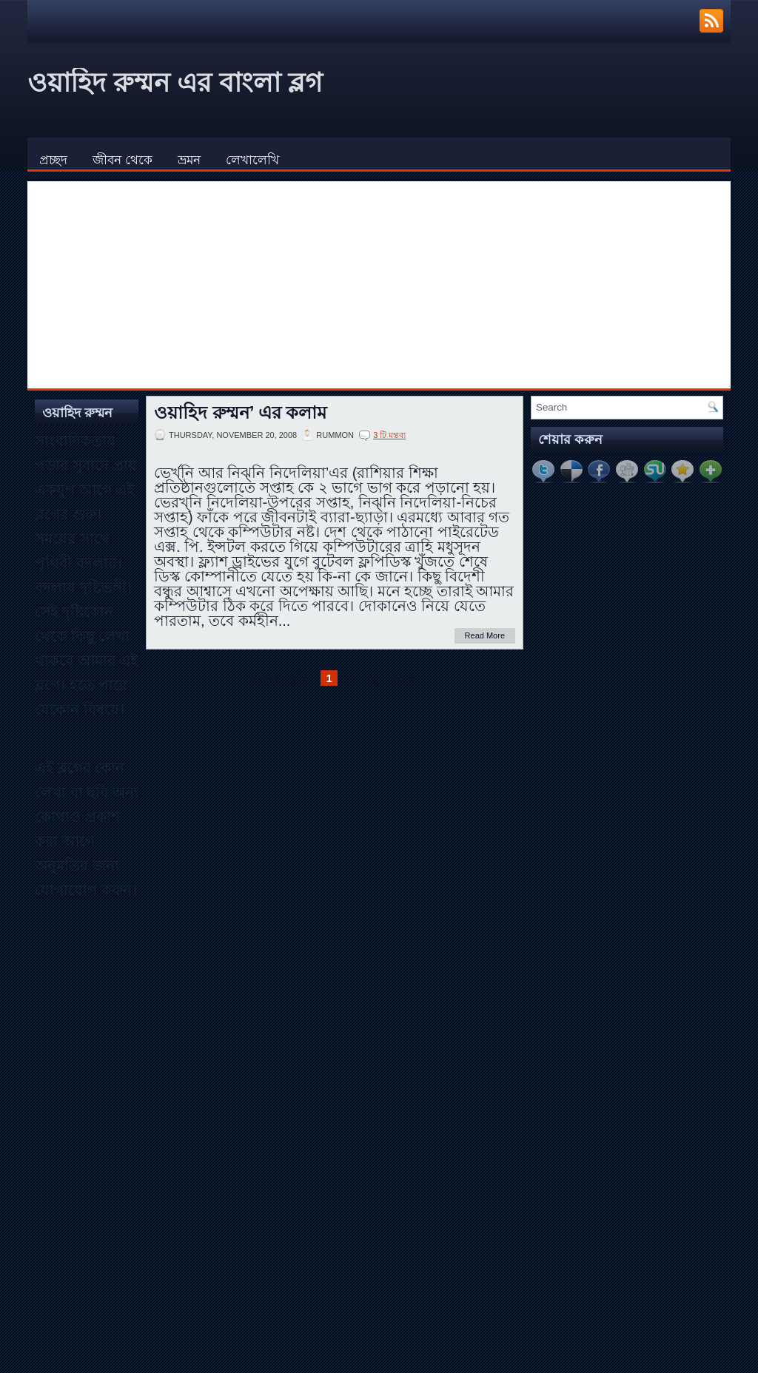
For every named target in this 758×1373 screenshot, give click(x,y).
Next (403, 678)
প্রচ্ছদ (53, 160)
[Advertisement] (379, 284)
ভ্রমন (189, 160)
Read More (485, 635)
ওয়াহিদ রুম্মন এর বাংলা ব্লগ (175, 82)
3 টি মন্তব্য (389, 435)
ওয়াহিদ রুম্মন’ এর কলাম (240, 413)
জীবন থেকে (122, 160)
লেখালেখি (252, 160)
